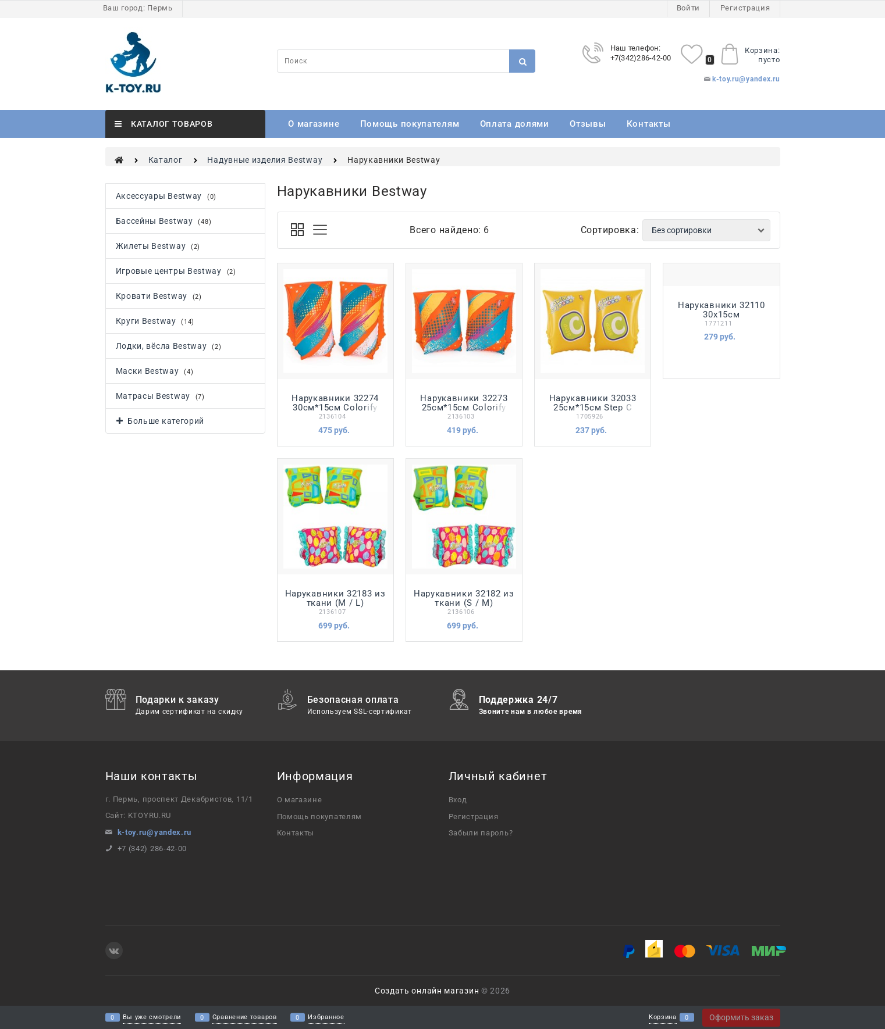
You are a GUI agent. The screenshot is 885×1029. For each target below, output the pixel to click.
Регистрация (745, 7)
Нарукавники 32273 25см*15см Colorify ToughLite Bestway (463, 407)
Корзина (663, 1017)
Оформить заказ (741, 1017)
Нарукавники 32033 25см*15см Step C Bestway (593, 407)
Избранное (326, 1017)
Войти (689, 7)
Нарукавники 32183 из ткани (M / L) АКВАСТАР (335, 602)
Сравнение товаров (244, 1017)
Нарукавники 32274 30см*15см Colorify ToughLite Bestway (335, 407)
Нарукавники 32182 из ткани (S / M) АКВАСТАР (464, 602)
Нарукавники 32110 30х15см (721, 310)
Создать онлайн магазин (427, 990)
